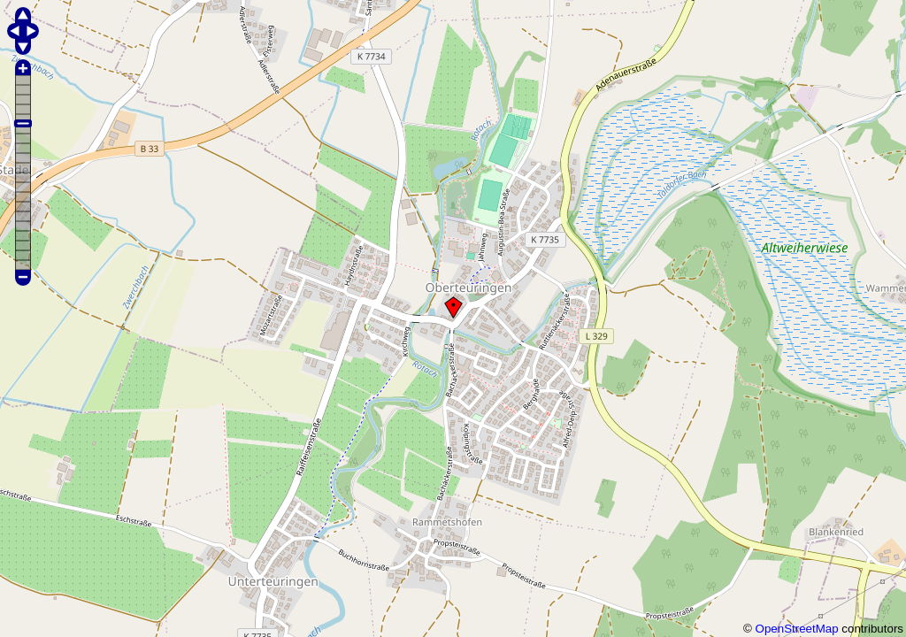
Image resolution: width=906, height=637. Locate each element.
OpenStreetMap (797, 628)
